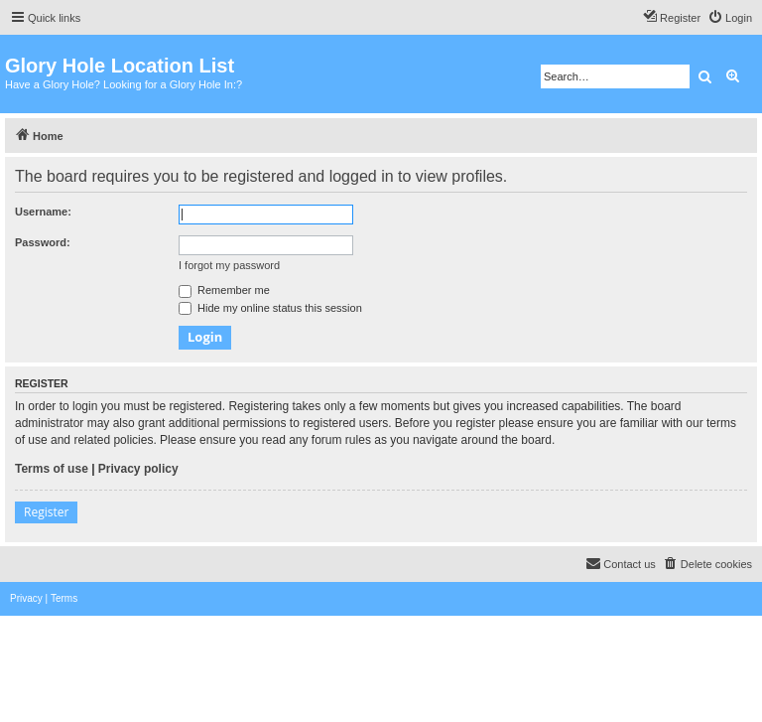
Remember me (224, 290)
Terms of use (51, 469)
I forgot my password (229, 265)
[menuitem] (729, 18)
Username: (43, 211)
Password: (42, 242)
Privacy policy (138, 469)
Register (46, 512)
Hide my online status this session (270, 308)
